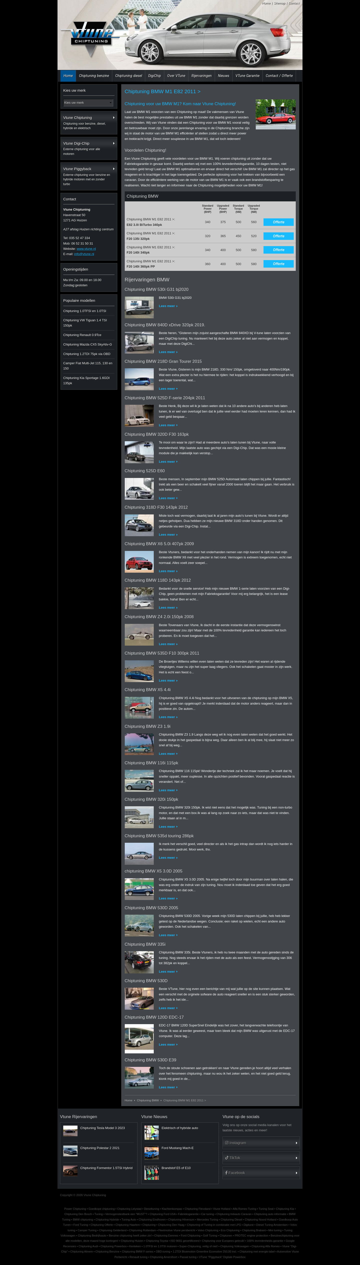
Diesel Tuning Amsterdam (272, 1224)
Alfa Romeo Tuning (244, 1208)
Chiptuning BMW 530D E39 (150, 1060)
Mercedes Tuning (207, 1219)
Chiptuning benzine (94, 76)
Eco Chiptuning (230, 1230)
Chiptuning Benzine (107, 1251)
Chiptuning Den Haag (171, 1224)
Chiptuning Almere (81, 1251)
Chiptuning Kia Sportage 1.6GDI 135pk (86, 380)
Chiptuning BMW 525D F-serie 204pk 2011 (165, 398)
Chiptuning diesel (128, 76)
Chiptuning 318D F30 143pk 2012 (156, 507)
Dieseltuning (151, 1208)
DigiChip (154, 76)
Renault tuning (138, 1257)
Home (266, 3)
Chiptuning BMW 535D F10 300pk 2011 (162, 653)
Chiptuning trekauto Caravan (234, 1214)
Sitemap (279, 3)
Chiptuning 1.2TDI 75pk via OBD (86, 354)
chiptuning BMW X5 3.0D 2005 (153, 871)
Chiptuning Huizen (132, 1240)
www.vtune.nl (86, 249)
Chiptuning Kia (285, 1208)
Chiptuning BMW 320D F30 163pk (157, 434)
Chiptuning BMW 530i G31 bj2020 (156, 289)
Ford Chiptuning (190, 1235)
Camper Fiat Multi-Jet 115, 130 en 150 (87, 365)
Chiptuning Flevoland (197, 1208)
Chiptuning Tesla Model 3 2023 (102, 1128)
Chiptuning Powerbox (113, 1246)
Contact (294, 3)
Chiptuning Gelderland (112, 1230)
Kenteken (135, 1246)
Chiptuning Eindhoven (152, 1219)
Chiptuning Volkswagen (234, 1246)
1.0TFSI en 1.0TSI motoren (160, 1246)
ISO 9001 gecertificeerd (185, 1240)
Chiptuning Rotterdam (142, 1230)
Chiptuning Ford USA (163, 1214)
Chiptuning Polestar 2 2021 (100, 1148)
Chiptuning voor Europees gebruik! (223, 1240)
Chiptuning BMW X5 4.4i (148, 689)
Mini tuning (275, 1230)
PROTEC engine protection (251, 1235)
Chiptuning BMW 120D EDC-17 (154, 1017)
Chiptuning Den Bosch (78, 1214)
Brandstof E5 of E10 (176, 1168)
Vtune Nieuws (154, 1116)
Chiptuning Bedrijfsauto (92, 1235)
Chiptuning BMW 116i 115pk (151, 763)
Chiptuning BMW (148, 1100)
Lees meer (167, 306)
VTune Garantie (248, 76)
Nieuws (223, 76)
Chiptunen (226, 1235)
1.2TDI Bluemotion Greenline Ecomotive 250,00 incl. (205, 1251)
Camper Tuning (87, 1230)
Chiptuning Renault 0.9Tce (82, 335)
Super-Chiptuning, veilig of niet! (198, 1246)
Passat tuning (188, 1257)
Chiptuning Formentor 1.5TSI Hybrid (106, 1168)
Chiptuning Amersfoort (163, 1257)
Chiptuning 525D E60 (145, 470)
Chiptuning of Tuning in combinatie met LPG (214, 1224)
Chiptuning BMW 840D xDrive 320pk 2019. (165, 325)
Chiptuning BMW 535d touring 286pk (159, 836)
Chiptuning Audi (88, 1246)
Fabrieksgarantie (188, 1214)
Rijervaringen (202, 76)
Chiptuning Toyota (157, 1240)
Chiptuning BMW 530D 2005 (151, 907)
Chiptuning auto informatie (270, 1214)
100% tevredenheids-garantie (265, 1240)
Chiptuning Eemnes (166, 1235)
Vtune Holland (221, 1208)
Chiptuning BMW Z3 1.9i (147, 726)
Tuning (98, 1214)
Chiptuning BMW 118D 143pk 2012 (158, 580)
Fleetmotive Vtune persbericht (176, 1230)
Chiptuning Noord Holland (260, 1219)
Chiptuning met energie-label (257, 1251)
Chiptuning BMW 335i (145, 944)
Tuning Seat (266, 1208)
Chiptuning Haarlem (128, 1224)
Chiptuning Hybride (107, 1219)
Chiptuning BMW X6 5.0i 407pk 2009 (159, 543)
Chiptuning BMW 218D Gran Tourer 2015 (163, 361)
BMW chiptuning (83, 1219)
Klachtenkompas (172, 1208)
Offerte (278, 222)
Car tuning (207, 1214)
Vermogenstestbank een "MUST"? (126, 1214)
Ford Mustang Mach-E (178, 1148)
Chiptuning (149, 1224)
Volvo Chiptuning (208, 1230)
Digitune (249, 1224)
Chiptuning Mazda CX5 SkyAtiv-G (87, 344)
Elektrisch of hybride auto (180, 1128)
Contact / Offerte (279, 76)
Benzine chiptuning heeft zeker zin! (130, 1235)
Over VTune (176, 76)
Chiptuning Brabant (254, 1230)
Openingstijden (75, 269)
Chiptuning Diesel (231, 1219)
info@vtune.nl (84, 254)
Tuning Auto (129, 1219)
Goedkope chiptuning (101, 1208)
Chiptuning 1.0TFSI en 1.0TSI (84, 311)
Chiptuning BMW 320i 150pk (151, 799)
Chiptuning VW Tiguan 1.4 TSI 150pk (85, 322)
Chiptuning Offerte (101, 1224)
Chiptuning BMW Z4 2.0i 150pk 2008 (159, 616)
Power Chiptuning (75, 1208)
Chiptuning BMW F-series (137, 1251)
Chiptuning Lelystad (129, 1208)
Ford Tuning (80, 1224)
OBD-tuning (163, 1251)
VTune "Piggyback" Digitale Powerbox (222, 1257)
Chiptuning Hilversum (181, 1219)
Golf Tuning (210, 1235)
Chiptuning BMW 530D (146, 980)
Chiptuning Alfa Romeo (266, 1246)
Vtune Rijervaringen (78, 1116)
